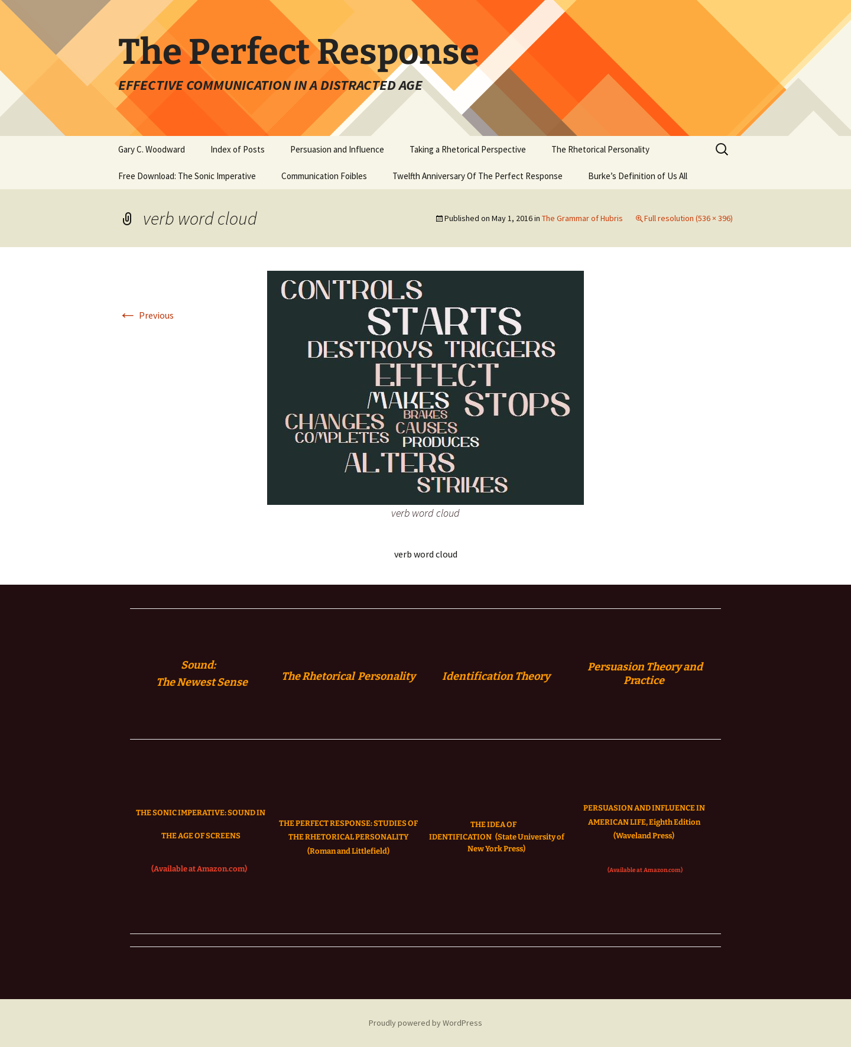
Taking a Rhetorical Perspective (468, 149)
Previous (146, 315)
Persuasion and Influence (337, 149)
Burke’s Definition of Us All (637, 175)
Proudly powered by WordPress (425, 1022)
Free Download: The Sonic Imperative (187, 175)
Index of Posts (237, 149)
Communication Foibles (324, 175)
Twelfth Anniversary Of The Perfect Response (477, 175)
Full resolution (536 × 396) (688, 218)
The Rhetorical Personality (600, 149)
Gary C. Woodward (151, 149)
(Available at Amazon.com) (199, 868)
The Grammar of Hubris (582, 218)
